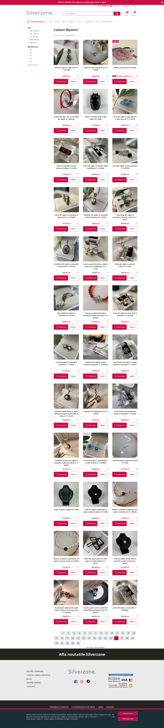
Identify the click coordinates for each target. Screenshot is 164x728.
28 (127, 638)
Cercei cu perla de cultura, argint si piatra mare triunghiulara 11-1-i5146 (95, 266)
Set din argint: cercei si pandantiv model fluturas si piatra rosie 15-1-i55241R (95, 610)
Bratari (57, 22)
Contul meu (115, 6)
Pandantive (89, 22)
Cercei (97, 22)
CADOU (71, 22)
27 (122, 638)
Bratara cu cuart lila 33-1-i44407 (125, 68)
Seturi (64, 22)
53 (30, 61)
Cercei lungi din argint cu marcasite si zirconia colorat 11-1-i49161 (125, 217)
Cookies (110, 707)
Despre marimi (34, 682)
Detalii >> (74, 81)
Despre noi (126, 6)
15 (56, 638)
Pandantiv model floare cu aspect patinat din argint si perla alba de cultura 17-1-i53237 (66, 413)
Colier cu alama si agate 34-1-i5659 (66, 510)
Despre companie (35, 671)
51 (30, 56)
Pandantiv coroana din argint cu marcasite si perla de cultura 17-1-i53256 (66, 462)
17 (67, 638)
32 (67, 643)
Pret (29, 28)
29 (133, 638)
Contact (134, 6)
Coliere (79, 22)
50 (30, 53)
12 (123, 633)
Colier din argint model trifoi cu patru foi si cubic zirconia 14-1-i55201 (125, 561)
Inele (50, 22)
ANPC (100, 707)
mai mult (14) (33, 65)
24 (105, 638)
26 (116, 638)
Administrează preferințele (123, 724)
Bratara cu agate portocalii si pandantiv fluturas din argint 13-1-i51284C (95, 315)
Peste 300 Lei (34, 40)
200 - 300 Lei (34, 34)
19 (78, 638)
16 (62, 638)
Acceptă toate (128, 714)
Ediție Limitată (107, 22)
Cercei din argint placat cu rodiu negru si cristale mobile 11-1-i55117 (95, 561)
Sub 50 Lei (33, 43)
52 (30, 58)
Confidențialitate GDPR (83, 707)
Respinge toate (128, 719)
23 (100, 638)
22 (94, 638)
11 (117, 633)
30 (56, 643)
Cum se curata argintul (38, 675)
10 (112, 633)
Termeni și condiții (59, 707)
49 (30, 50)
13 (128, 633)
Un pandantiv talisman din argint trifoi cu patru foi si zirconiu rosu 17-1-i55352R (66, 610)
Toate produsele (36, 22)
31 (62, 643)
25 (111, 638)
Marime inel (33, 47)
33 (73, 643)
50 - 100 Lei (34, 37)
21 (89, 638)
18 (73, 638)
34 (78, 643)
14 (134, 633)
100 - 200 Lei (34, 31)
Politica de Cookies (104, 717)
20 (84, 638)
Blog (29, 679)
